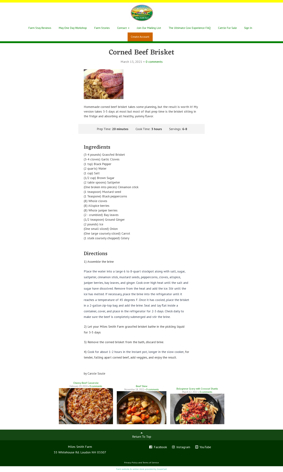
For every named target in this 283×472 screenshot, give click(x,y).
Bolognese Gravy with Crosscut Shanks (197, 388)
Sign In (248, 28)
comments (154, 62)
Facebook (158, 447)
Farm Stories (102, 28)
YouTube (203, 447)
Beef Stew (141, 386)
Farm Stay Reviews (39, 28)
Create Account (140, 36)
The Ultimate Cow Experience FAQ (190, 28)
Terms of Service (151, 462)
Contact (123, 28)
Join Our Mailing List (149, 28)
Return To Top (141, 435)
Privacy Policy (131, 462)
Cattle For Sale (227, 28)
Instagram (180, 447)
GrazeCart (162, 469)
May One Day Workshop (73, 28)
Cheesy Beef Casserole (86, 382)
